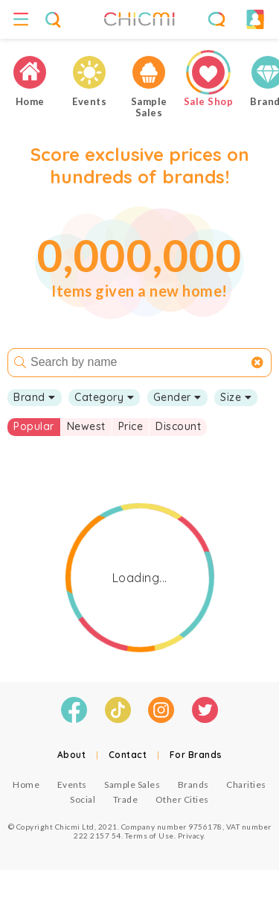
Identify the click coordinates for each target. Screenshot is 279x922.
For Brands (196, 754)
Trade (125, 799)
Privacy (191, 835)
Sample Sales (132, 784)
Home (26, 784)
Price (131, 426)
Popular (33, 426)
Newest (86, 426)
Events (72, 784)
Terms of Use (149, 835)
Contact (128, 754)
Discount (178, 426)
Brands (193, 784)
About (71, 754)
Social (82, 799)
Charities (246, 784)
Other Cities (182, 799)
